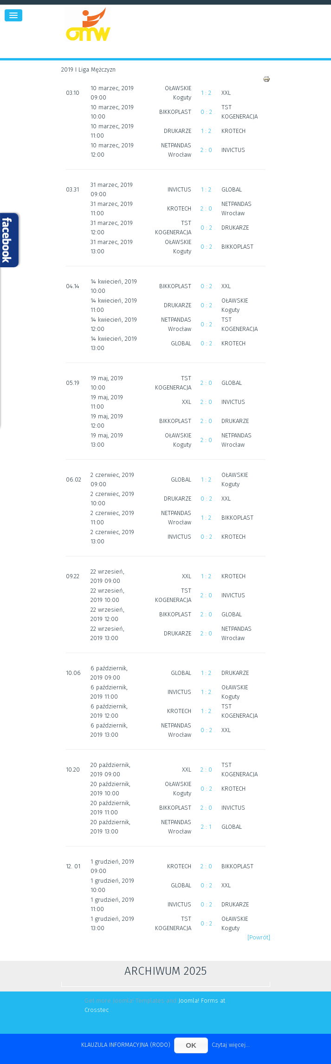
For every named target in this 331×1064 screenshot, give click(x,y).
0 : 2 (206, 111)
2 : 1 (206, 826)
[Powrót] (258, 937)
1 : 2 (206, 92)
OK (191, 1045)
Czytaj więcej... (231, 1044)
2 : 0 (206, 149)
